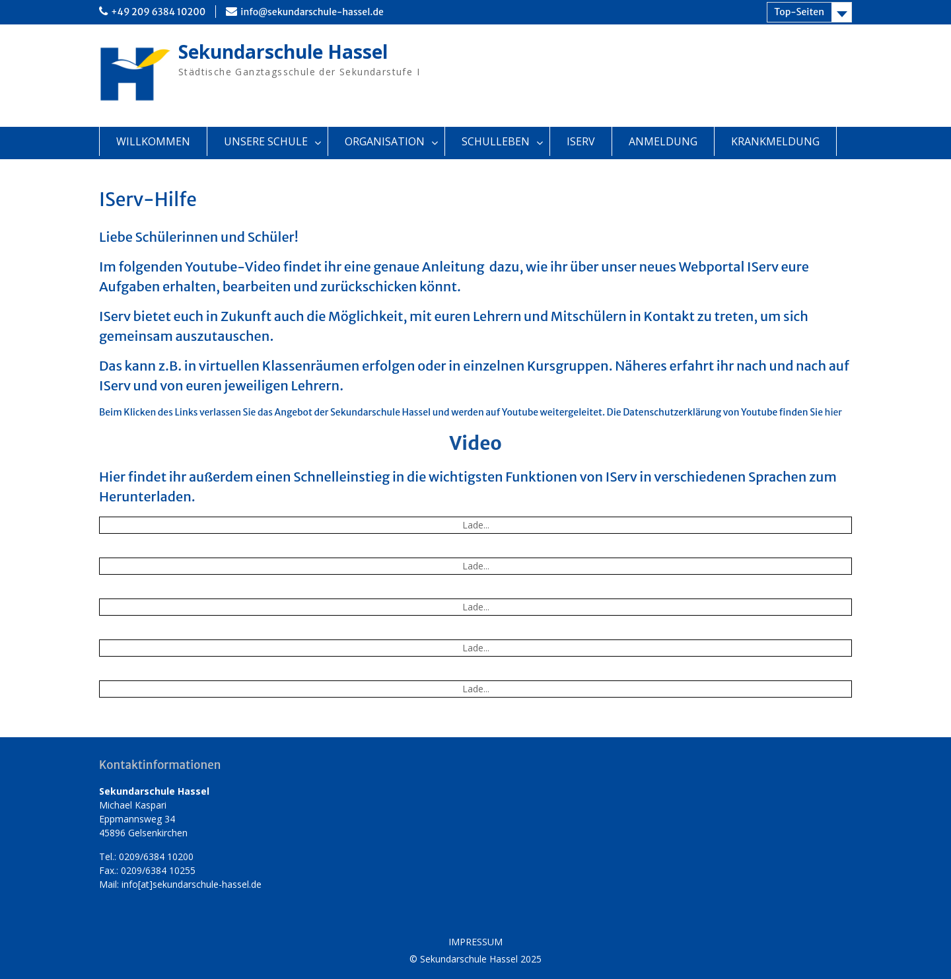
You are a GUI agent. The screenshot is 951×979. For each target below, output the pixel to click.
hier (833, 412)
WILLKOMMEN (153, 141)
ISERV (581, 141)
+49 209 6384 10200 (158, 12)
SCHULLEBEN (496, 141)
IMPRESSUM (475, 942)
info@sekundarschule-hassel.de (312, 12)
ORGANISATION (385, 141)
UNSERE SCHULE (266, 141)
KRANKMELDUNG (775, 141)
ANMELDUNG (663, 141)
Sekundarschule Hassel (283, 51)
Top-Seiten (799, 12)
